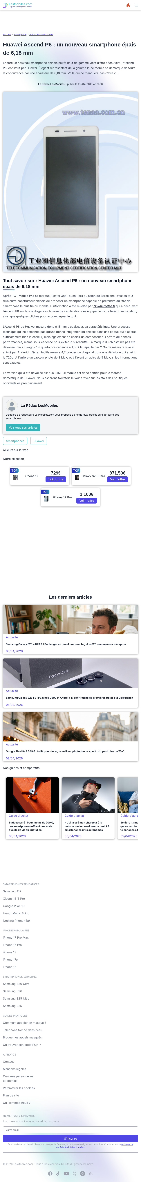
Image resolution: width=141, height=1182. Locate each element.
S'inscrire (70, 1138)
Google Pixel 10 (14, 906)
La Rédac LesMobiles (51, 84)
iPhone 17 (9, 952)
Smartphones (15, 441)
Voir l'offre (55, 479)
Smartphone (20, 34)
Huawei (38, 441)
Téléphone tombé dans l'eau (22, 1030)
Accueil (7, 34)
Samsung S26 (12, 991)
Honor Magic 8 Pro (16, 913)
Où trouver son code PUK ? (22, 1045)
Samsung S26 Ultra (16, 984)
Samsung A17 (12, 891)
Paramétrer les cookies (19, 1088)
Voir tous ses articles (23, 427)
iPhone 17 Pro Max (16, 937)
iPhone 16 (9, 967)
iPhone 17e (10, 959)
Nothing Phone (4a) (16, 920)
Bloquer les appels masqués (22, 1037)
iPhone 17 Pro (12, 945)
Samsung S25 (12, 1006)
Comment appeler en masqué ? (24, 1022)
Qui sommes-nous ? (16, 1103)
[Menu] (136, 5)
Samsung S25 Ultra (16, 998)
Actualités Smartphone (41, 34)
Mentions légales (14, 1069)
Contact (8, 1061)
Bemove (88, 1163)
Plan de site (11, 1095)
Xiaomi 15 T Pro (14, 898)
